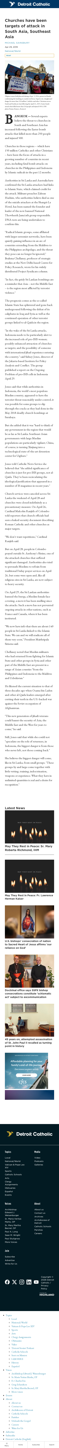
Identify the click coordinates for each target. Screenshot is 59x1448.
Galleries (38, 1165)
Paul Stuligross (12, 1239)
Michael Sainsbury (17, 43)
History (15, 1363)
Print (8, 56)
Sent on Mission (19, 1356)
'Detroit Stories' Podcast (23, 1349)
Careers (38, 1234)
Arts (7, 1178)
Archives (38, 1217)
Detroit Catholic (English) (19, 1439)
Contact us (39, 1213)
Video (37, 1158)
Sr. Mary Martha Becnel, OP (13, 1227)
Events (8, 1195)
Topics (9, 1316)
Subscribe (10, 1257)
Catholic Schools (13, 1175)
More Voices (11, 1243)
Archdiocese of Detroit (42, 1222)
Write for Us (11, 1264)
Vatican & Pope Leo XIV (14, 1166)
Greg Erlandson (19, 1385)
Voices (9, 1370)
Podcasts (38, 1161)
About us (39, 1210)
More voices (17, 1392)
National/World (13, 51)
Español (9, 1192)
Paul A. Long (11, 1232)
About (9, 1399)
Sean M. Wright (12, 1236)
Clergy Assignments (11, 1183)
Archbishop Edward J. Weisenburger (12, 1213)
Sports (8, 1171)
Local (7, 1158)
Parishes (38, 1230)
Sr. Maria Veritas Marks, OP (13, 1221)
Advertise (10, 1261)
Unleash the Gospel (21, 1421)
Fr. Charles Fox (19, 1381)
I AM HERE (17, 1359)
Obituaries (10, 1188)
